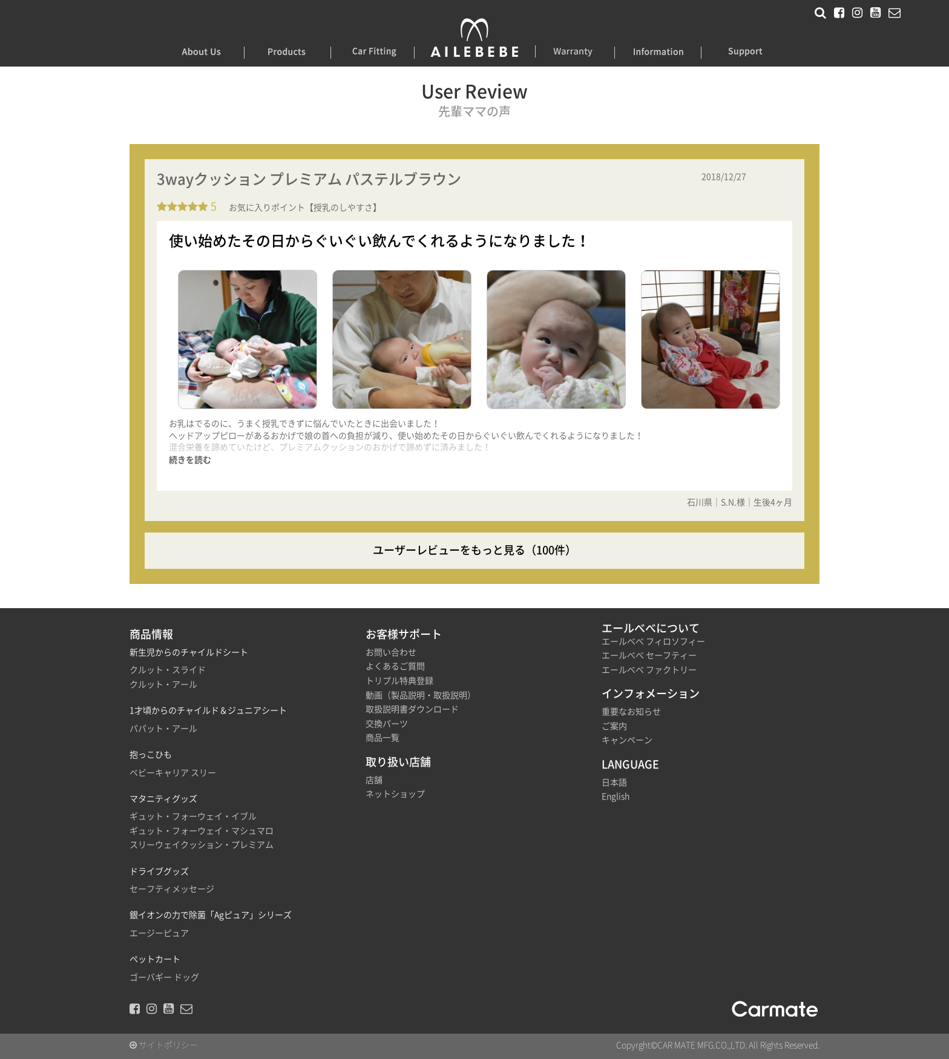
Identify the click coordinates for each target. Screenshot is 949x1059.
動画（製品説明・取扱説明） (421, 695)
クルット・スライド (168, 670)
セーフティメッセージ (172, 889)
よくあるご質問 (395, 666)
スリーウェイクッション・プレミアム (202, 845)
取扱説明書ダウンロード (412, 709)
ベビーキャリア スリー (173, 773)
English (615, 796)
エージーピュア (159, 933)
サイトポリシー (164, 1045)
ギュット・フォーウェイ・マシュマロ (202, 831)
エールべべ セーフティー (649, 655)
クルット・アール (163, 684)
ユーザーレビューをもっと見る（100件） (474, 550)
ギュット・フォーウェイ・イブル (193, 816)
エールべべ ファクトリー (649, 670)
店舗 (374, 780)
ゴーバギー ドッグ (164, 977)
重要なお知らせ (631, 711)
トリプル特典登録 (399, 681)
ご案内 (614, 726)
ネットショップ (395, 794)
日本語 (614, 782)
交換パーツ (387, 724)
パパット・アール (163, 728)
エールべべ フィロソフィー (653, 641)
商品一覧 (382, 737)
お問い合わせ (391, 652)
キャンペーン (627, 740)
